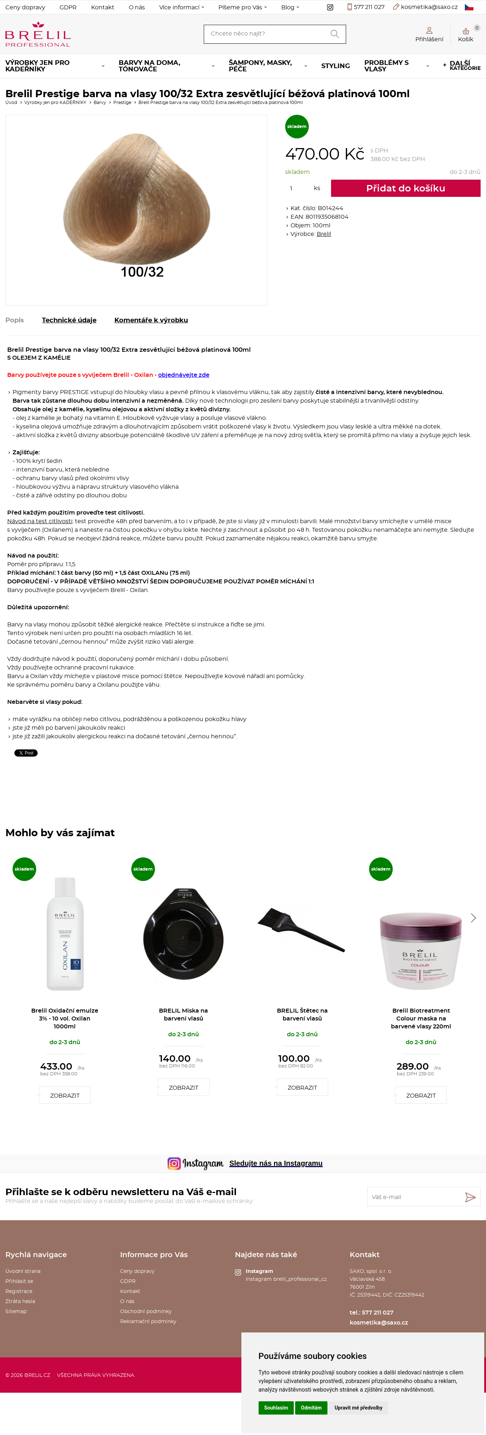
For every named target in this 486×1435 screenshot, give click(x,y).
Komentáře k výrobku (151, 320)
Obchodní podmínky (146, 1311)
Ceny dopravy (25, 7)
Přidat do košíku (405, 188)
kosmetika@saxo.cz (429, 7)
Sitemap (16, 1311)
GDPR (68, 7)
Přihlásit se (19, 1281)
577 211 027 (369, 7)
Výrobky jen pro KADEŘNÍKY (37, 66)
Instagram (259, 1271)
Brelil (324, 234)
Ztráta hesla (20, 1301)
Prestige (122, 102)
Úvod (11, 102)
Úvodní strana (23, 1271)
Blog (287, 7)
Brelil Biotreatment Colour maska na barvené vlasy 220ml (421, 1018)
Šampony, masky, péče (260, 66)
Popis (14, 320)
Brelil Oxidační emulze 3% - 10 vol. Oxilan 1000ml (64, 1018)
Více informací (179, 7)
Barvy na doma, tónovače (149, 66)
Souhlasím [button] (276, 1408)
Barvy (100, 102)
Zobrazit (65, 1096)
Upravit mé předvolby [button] (358, 1408)
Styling (335, 66)
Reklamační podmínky (148, 1321)
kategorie (465, 66)
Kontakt (102, 7)
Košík (469, 33)
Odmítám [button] (311, 1408)
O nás (137, 7)
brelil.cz (37, 1375)
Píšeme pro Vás (240, 7)
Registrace (18, 1291)
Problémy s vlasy (386, 66)
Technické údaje (69, 320)
